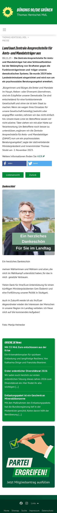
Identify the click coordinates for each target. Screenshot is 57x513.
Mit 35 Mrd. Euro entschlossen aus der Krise (25, 348)
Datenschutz (47, 510)
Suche (24, 510)
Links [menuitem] (33, 503)
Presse (5, 40)
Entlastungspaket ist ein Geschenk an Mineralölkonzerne (25, 397)
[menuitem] (6, 510)
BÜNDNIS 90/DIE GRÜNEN (35, 10)
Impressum (34, 510)
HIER (39, 156)
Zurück (32, 174)
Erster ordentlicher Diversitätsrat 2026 (26, 371)
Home (6, 510)
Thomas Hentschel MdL (14, 37)
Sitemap (15, 510)
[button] (14, 163)
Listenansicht (13, 174)
